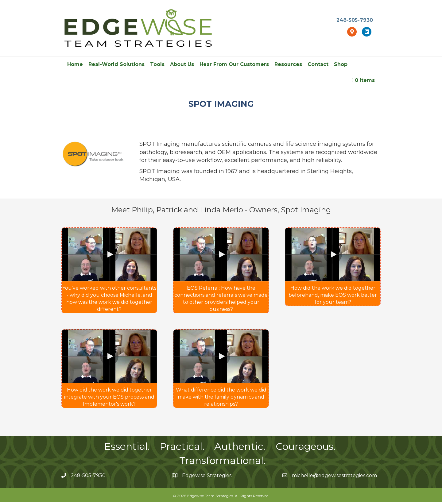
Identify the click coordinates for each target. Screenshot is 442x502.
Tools (157, 64)
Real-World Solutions (116, 64)
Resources (288, 64)
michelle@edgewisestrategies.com (334, 475)
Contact (318, 64)
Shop (340, 64)
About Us (182, 64)
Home (75, 64)
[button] (109, 254)
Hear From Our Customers (234, 64)
